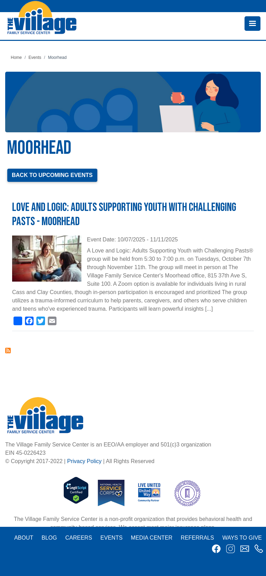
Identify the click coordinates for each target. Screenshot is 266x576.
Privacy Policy (84, 461)
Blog (49, 538)
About (23, 538)
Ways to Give (242, 538)
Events (34, 57)
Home (16, 57)
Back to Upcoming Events (52, 175)
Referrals (197, 538)
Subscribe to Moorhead (8, 350)
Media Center (151, 538)
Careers (78, 538)
